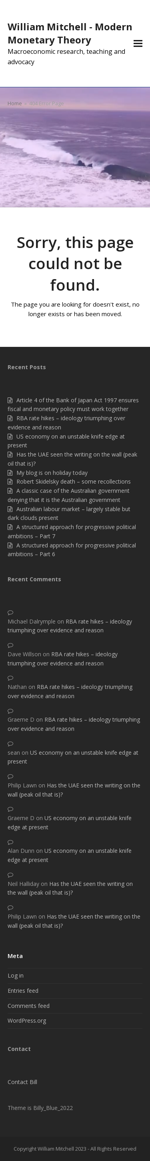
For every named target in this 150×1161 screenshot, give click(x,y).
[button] (138, 43)
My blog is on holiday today (52, 472)
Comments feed (29, 1005)
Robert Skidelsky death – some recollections (73, 481)
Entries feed (23, 990)
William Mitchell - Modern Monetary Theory (70, 33)
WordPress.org (27, 1020)
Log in (16, 975)
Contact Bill (22, 1082)
